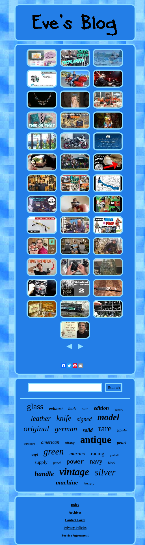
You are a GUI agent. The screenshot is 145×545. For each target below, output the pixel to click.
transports (30, 443)
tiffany (70, 443)
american (50, 442)
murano (77, 453)
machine (67, 482)
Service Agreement (74, 535)
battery (118, 409)
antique (95, 439)
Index (75, 505)
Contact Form (75, 520)
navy (96, 461)
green (54, 451)
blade (121, 430)
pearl (122, 442)
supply (41, 462)
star (85, 409)
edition (101, 408)
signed (84, 419)
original (36, 428)
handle (44, 473)
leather (41, 418)
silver (105, 472)
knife (64, 418)
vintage (74, 471)
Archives (75, 512)
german (66, 429)
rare (105, 428)
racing (97, 453)
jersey (89, 483)
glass (35, 406)
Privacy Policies (75, 528)
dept (34, 454)
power (75, 462)
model (109, 417)
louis (72, 409)
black (111, 463)
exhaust (55, 408)
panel (57, 463)
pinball (114, 455)
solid (88, 430)
